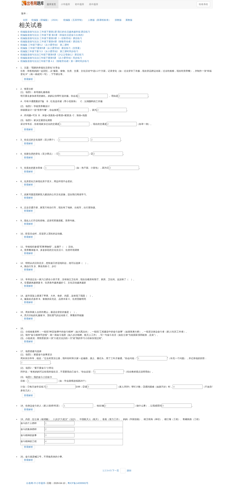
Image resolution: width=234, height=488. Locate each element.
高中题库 (93, 4)
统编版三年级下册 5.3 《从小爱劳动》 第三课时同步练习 (49, 51)
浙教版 (118, 20)
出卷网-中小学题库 (35, 483)
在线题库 (32, 3)
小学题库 (65, 4)
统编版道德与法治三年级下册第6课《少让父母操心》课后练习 (52, 54)
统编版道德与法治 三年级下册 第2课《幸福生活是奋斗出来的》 (52, 35)
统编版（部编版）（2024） (45, 20)
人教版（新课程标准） (99, 20)
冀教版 (129, 20)
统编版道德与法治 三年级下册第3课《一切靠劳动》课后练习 (51, 38)
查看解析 (28, 79)
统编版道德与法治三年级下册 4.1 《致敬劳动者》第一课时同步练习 (54, 61)
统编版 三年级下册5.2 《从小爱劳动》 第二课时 (44, 44)
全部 (25, 20)
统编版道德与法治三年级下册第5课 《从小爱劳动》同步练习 (51, 58)
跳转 (129, 470)
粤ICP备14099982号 (78, 483)
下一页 (115, 470)
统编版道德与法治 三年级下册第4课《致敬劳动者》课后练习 (51, 41)
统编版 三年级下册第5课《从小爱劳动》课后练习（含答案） (51, 48)
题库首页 (51, 4)
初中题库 (79, 4)
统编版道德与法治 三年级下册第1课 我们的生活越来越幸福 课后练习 (55, 31)
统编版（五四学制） (73, 20)
